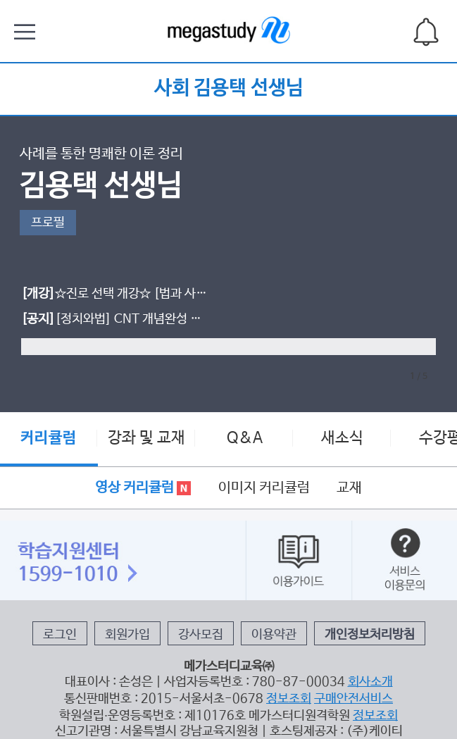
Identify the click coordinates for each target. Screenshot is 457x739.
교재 (349, 488)
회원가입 (127, 635)
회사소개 (370, 682)
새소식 (342, 438)
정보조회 (288, 699)
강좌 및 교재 (146, 438)
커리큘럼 (48, 438)
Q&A (245, 438)
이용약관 (273, 635)
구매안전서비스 (353, 699)
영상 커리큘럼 (143, 488)
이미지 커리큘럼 (264, 488)
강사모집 (200, 635)
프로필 (48, 223)
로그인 (60, 635)
